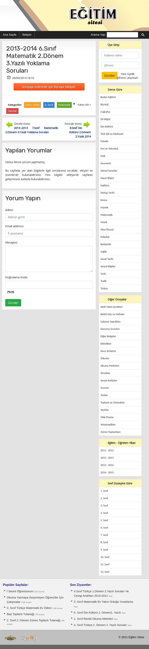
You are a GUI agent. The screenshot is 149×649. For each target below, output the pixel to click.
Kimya (103, 200)
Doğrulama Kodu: (16, 277)
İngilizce (104, 185)
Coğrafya (105, 111)
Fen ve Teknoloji (109, 148)
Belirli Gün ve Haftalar (112, 314)
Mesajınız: (11, 242)
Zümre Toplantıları (110, 432)
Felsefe (104, 141)
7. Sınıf (104, 535)
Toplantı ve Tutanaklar (112, 402)
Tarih (103, 273)
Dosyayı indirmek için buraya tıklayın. (49, 87)
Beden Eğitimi (108, 97)
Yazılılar (104, 410)
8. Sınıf (104, 542)
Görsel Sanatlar (108, 170)
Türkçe (104, 288)
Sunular (104, 387)
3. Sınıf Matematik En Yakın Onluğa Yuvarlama (103, 601)
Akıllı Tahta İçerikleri (111, 307)
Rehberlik (105, 244)
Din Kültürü (106, 126)
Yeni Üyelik (127, 74)
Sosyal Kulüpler (108, 380)
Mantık (104, 207)
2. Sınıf (104, 498)
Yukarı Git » (84, 104)
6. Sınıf (104, 527)
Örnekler (105, 373)
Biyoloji (104, 104)
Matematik (106, 215)
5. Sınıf (104, 520)
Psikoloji (104, 237)
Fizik (102, 156)
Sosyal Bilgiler (107, 266)
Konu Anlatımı (108, 351)
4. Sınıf (104, 513)
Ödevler (104, 358)
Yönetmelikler (108, 424)
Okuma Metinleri (109, 365)
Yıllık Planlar (107, 417)
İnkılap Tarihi (107, 192)
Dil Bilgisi (105, 119)
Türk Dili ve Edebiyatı (111, 134)
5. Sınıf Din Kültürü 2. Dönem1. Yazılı (98, 612)
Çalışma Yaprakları (110, 321)
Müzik (103, 222)
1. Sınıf (104, 491)
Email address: (14, 226)
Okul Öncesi (106, 229)
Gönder (13, 303)
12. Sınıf (104, 571)
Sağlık (103, 251)
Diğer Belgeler (108, 336)
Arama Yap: (98, 34)
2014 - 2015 (106, 472)
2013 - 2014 (106, 465)
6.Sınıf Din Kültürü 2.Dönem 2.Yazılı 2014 (80, 132)
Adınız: (9, 210)
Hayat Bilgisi (107, 178)
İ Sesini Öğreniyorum (20, 591)
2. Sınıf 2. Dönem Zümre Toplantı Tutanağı (34, 620)
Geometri (105, 163)
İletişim (26, 34)
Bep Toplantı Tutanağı (21, 614)
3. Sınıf (104, 505)
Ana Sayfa (9, 34)
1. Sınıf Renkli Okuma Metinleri (94, 618)
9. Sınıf (104, 549)
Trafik (103, 281)
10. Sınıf (104, 557)
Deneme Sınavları (110, 329)
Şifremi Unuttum (127, 78)
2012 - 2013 (106, 457)
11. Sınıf (104, 564)
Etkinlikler (105, 343)
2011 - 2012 (106, 450)
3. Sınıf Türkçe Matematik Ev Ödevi (29, 607)
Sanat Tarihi (106, 259)
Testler (104, 395)
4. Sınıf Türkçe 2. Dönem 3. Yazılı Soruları (101, 625)
